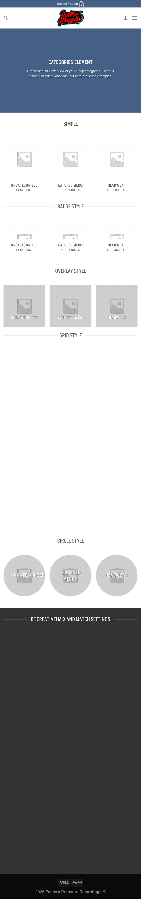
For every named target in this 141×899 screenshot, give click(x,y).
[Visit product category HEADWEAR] (116, 168)
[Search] (6, 18)
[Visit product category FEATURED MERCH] (70, 168)
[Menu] (134, 18)
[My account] (125, 18)
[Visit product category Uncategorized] (24, 168)
